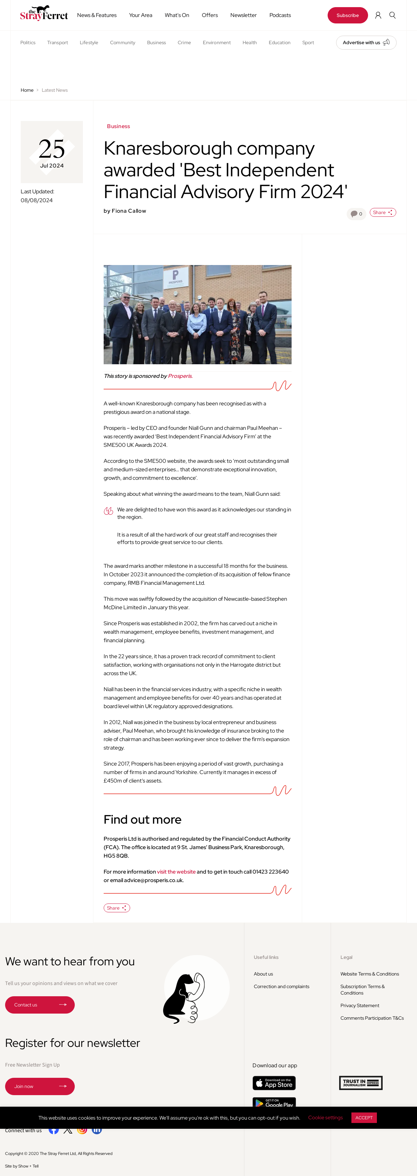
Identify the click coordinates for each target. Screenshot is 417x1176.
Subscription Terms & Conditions (363, 989)
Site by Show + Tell (21, 1166)
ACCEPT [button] (364, 1118)
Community (122, 42)
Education (280, 42)
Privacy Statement (360, 1005)
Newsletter (243, 15)
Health (250, 42)
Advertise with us (361, 42)
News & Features (97, 15)
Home (27, 90)
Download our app (275, 1065)
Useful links (266, 957)
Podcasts (280, 15)
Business (156, 42)
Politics (27, 42)
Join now (23, 1086)
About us (263, 974)
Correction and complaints (281, 986)
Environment (217, 42)
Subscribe (348, 15)
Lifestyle (89, 42)
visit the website (176, 871)
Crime (184, 42)
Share (383, 212)
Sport (308, 42)
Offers (210, 15)
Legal (346, 957)
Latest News (55, 90)
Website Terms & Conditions (370, 974)
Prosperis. (180, 376)
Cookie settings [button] (325, 1117)
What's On (177, 15)
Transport (57, 42)
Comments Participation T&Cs (372, 1018)
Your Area (140, 15)
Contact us (25, 1005)
